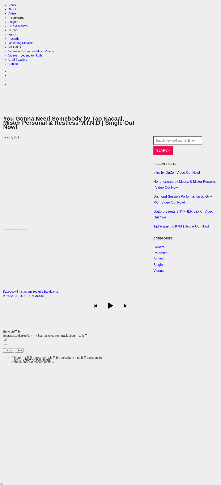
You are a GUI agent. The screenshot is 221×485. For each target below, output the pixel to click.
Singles (158, 265)
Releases (160, 253)
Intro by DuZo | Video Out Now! (176, 172)
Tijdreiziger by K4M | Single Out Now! (181, 226)
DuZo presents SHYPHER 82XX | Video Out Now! (183, 214)
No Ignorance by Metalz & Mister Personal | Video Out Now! (184, 184)
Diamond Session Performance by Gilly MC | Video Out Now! (182, 199)
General (159, 247)
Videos (158, 270)
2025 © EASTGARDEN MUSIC (23, 296)
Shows (158, 259)
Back (15, 226)
